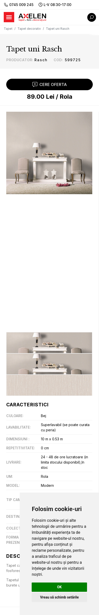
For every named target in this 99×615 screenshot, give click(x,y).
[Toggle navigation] (9, 17)
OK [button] (59, 587)
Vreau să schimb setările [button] (59, 597)
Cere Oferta (49, 84)
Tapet (8, 28)
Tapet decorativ (29, 28)
